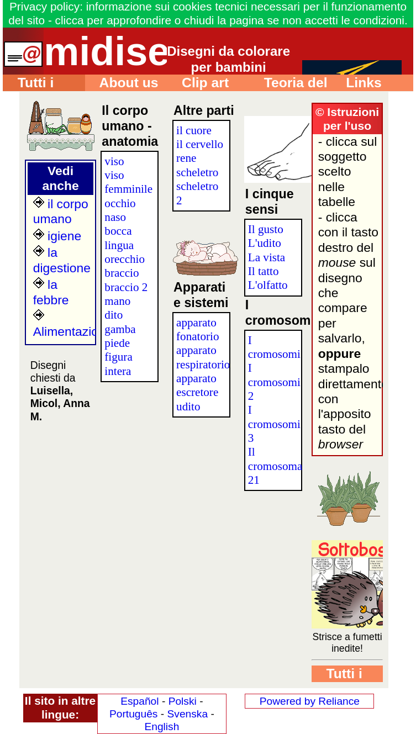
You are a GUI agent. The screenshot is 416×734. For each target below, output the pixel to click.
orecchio (124, 259)
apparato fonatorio (197, 329)
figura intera (118, 363)
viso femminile (128, 182)
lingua (119, 245)
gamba (119, 329)
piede (117, 343)
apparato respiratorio (203, 357)
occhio (119, 203)
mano (117, 301)
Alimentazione (73, 324)
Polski (182, 701)
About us (122, 82)
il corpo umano (60, 211)
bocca (117, 230)
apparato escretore (197, 385)
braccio (121, 272)
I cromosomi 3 (274, 424)
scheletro (197, 172)
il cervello (199, 144)
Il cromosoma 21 (275, 466)
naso (115, 217)
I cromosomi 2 (274, 382)
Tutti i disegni (28, 83)
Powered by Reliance (310, 701)
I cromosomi (274, 347)
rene (186, 158)
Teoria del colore (288, 83)
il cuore (194, 130)
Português (133, 714)
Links (356, 82)
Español (139, 701)
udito (188, 406)
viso (114, 161)
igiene (57, 236)
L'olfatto (268, 285)
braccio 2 (126, 287)
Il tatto (263, 271)
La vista (266, 257)
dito (113, 314)
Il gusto (265, 229)
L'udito (264, 243)
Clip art (198, 82)
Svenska (187, 714)
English (161, 726)
